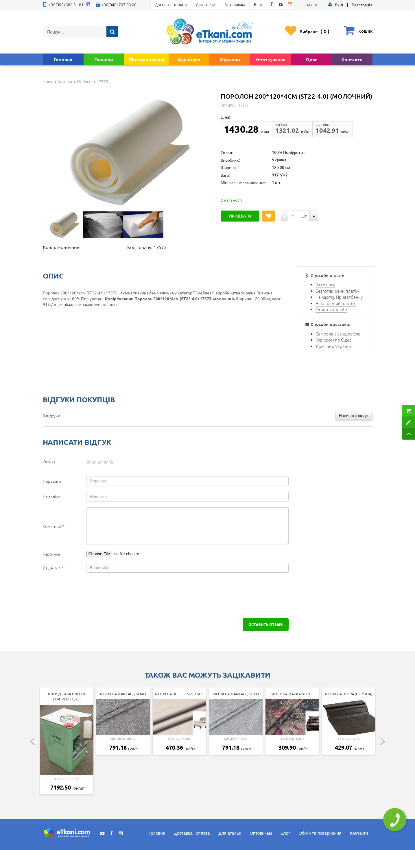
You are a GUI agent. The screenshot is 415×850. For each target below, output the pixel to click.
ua (308, 4)
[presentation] (93, 595)
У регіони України (333, 346)
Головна (63, 59)
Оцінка (49, 461)
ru (315, 4)
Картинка (51, 554)
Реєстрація (362, 5)
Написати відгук (354, 415)
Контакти (352, 59)
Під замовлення (146, 59)
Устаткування (270, 59)
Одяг (311, 59)
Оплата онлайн (331, 309)
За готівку (325, 284)
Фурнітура (188, 59)
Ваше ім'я (53, 568)
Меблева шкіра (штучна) (348, 693)
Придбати (240, 216)
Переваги (52, 481)
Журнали (230, 59)
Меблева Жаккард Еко (292, 693)
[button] (339, 5)
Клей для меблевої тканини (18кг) (66, 696)
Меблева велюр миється (179, 693)
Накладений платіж (335, 303)
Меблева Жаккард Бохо (123, 693)
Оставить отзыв (265, 624)
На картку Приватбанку (339, 297)
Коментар (53, 526)
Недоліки (51, 496)
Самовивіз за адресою (338, 334)
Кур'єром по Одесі (334, 340)
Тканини (104, 59)
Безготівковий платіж (337, 291)
